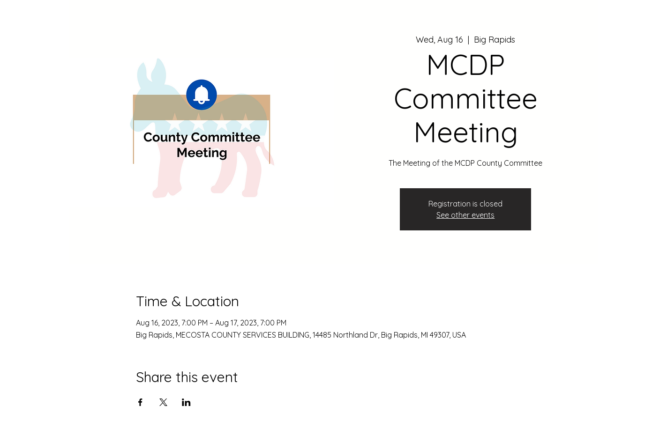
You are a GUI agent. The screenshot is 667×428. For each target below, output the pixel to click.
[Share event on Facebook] (140, 402)
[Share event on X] (163, 402)
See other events (465, 215)
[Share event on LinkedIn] (186, 402)
